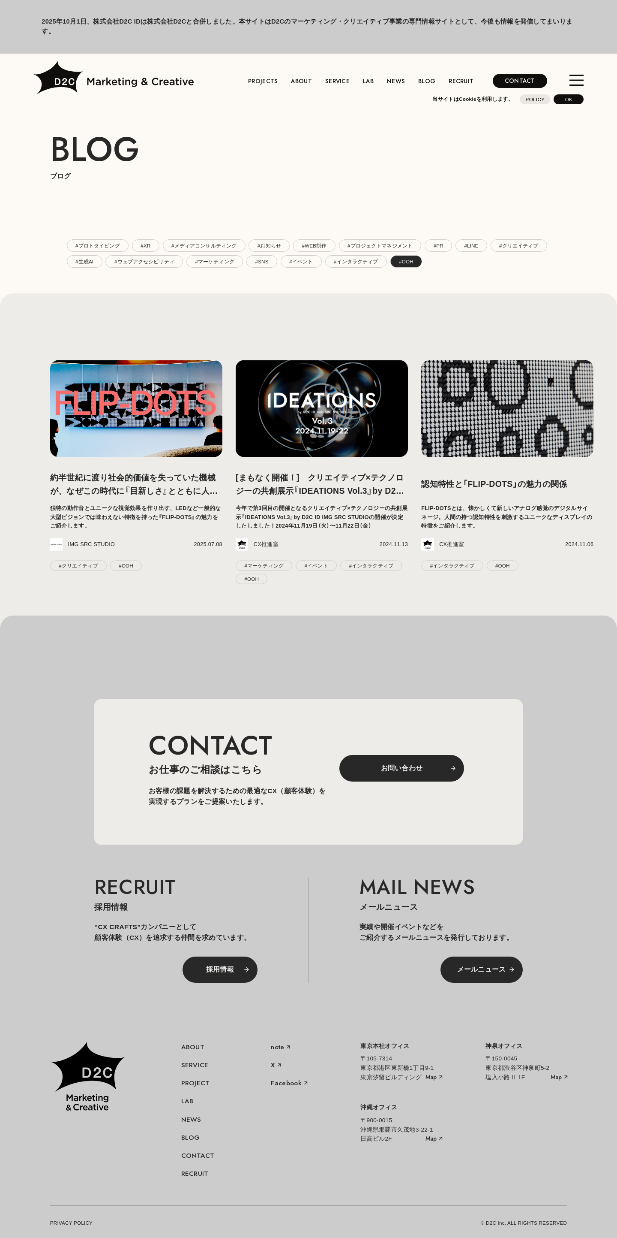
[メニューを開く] (576, 81)
